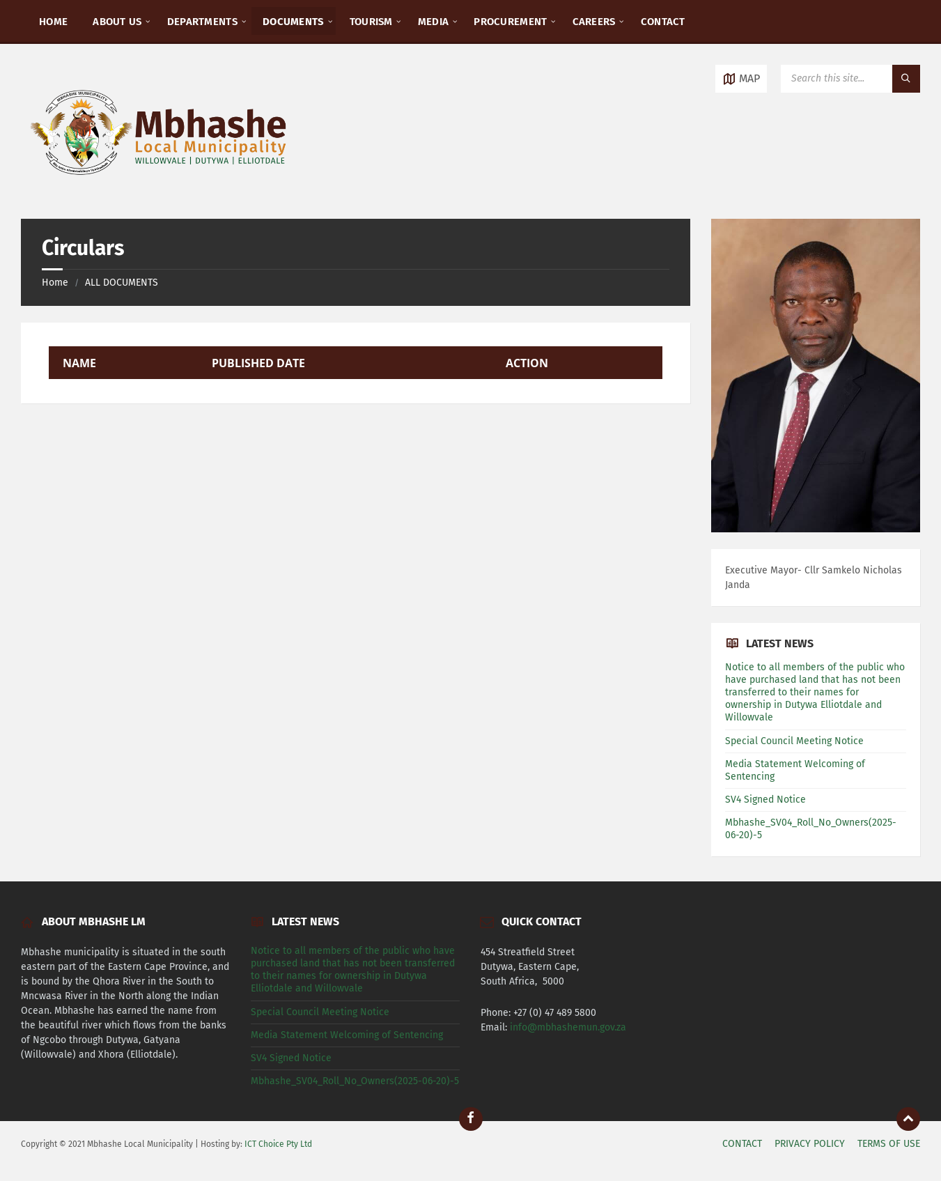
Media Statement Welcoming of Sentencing (347, 1035)
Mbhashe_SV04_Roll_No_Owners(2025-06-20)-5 (355, 1081)
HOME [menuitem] (53, 21)
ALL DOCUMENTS (121, 282)
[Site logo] (160, 191)
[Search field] (850, 79)
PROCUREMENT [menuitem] (510, 21)
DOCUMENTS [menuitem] (294, 21)
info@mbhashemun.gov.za (568, 1027)
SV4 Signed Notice (765, 799)
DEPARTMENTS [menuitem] (202, 21)
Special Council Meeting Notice (795, 741)
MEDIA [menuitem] (433, 21)
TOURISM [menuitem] (371, 21)
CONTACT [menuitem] (663, 21)
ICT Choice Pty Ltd (278, 1144)
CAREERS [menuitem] (594, 21)
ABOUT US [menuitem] (117, 21)
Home (55, 282)
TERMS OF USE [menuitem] (888, 1144)
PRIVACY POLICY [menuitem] (810, 1144)
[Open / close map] (741, 79)
